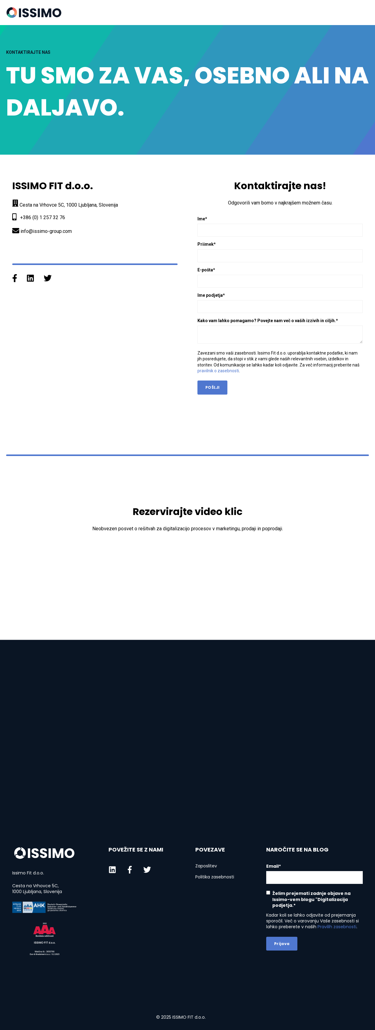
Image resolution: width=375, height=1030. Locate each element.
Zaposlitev (206, 866)
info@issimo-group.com (46, 231)
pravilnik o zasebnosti (218, 370)
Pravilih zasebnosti (337, 927)
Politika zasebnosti (214, 877)
